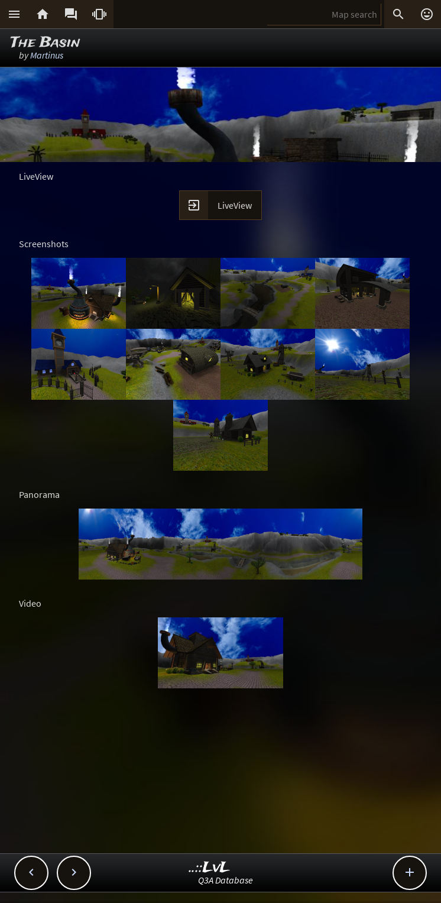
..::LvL (209, 867)
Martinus (46, 55)
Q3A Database (225, 880)
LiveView (235, 205)
